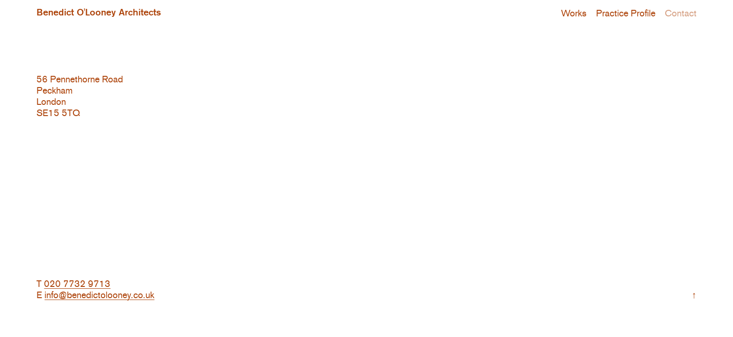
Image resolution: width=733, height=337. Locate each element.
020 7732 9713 (77, 283)
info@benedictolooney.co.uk (99, 294)
